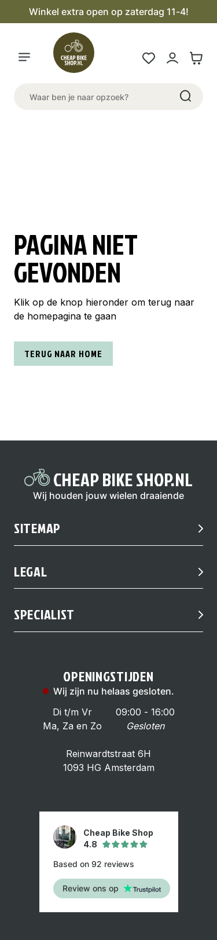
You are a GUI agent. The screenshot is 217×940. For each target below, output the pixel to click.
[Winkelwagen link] (196, 58)
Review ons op (111, 888)
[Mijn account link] (172, 58)
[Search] (184, 96)
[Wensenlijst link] (148, 58)
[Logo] (78, 57)
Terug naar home (63, 353)
